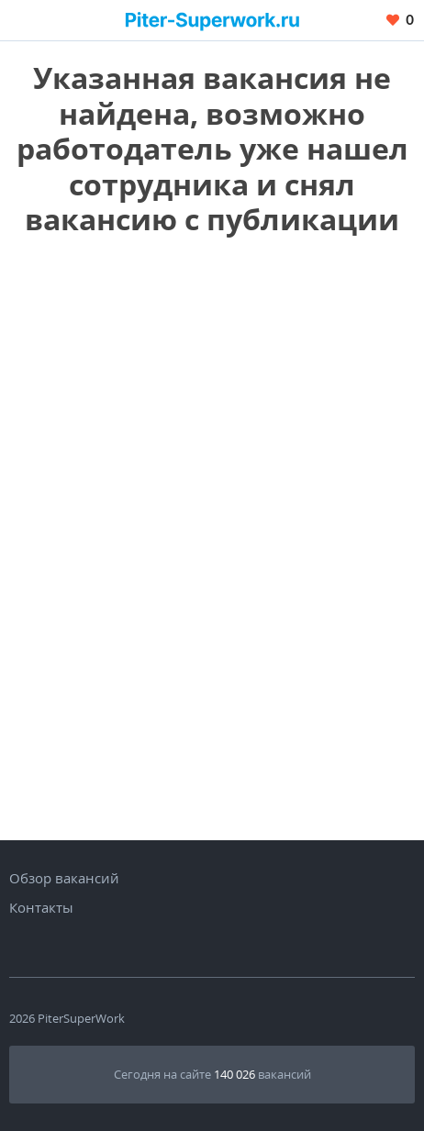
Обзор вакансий (64, 878)
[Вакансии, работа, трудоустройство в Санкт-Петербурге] (212, 19)
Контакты (41, 907)
